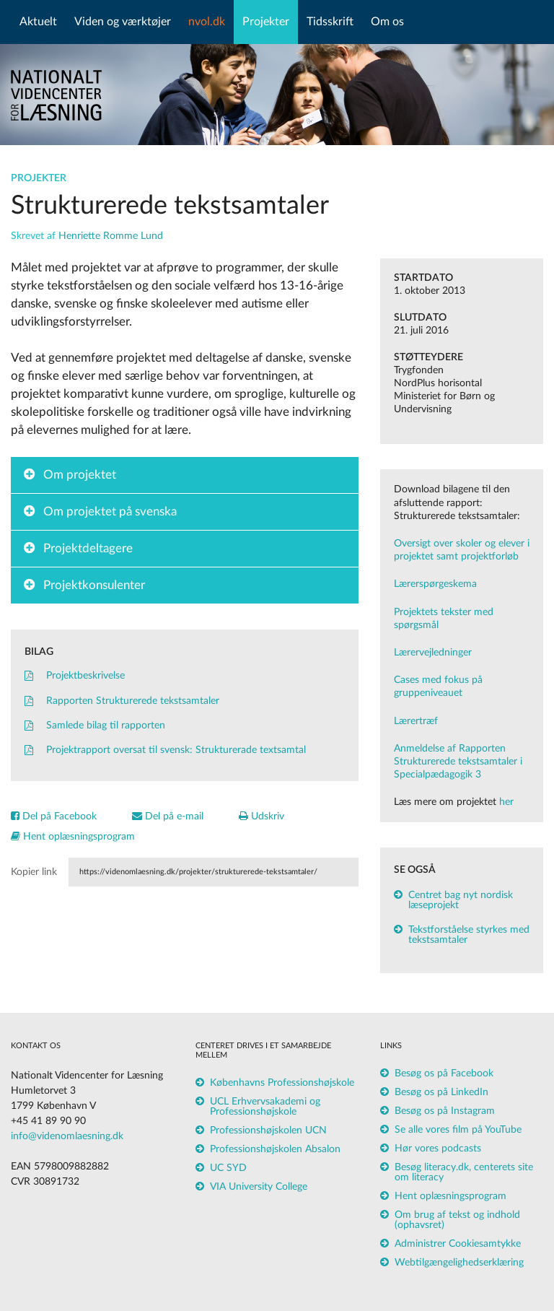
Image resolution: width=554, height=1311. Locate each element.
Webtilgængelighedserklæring (459, 1263)
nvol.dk (206, 21)
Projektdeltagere (88, 548)
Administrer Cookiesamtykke (458, 1244)
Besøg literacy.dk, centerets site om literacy (464, 1172)
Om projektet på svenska (110, 511)
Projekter (265, 21)
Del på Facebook (54, 816)
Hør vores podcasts (438, 1149)
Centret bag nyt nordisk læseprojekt (460, 900)
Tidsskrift (330, 21)
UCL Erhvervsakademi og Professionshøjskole (265, 1107)
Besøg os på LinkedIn (441, 1092)
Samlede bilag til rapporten (95, 725)
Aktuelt (38, 21)
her (506, 802)
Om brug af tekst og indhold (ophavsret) (457, 1220)
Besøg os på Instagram (445, 1111)
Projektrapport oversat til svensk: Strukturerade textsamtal (165, 750)
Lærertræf (416, 721)
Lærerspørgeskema (435, 584)
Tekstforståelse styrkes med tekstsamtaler (468, 935)
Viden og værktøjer (122, 21)
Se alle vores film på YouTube (458, 1130)
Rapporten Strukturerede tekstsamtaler (122, 701)
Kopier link (34, 872)
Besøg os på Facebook (444, 1073)
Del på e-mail (167, 816)
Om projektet (79, 475)
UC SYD (228, 1168)
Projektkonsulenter (94, 585)
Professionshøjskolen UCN (268, 1130)
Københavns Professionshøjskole (282, 1083)
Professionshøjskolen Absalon (275, 1149)
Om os (387, 21)
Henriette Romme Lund (110, 236)
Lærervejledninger (433, 653)
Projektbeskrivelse (75, 676)
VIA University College (258, 1187)
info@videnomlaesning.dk (67, 1136)
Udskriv (261, 816)
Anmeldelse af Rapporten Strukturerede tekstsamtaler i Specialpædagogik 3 (458, 762)
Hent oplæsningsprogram (73, 837)
